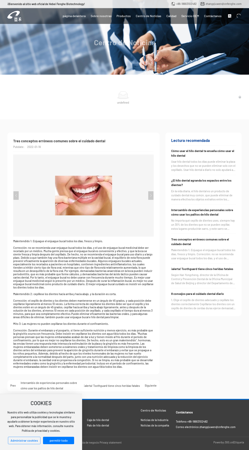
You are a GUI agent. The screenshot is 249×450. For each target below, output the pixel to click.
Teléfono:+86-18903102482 (192, 421)
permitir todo (59, 440)
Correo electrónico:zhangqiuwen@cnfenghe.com (206, 427)
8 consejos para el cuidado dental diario (197, 293)
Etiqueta (239, 442)
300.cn (229, 442)
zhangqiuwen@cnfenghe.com (224, 3)
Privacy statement (111, 442)
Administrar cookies (24, 440)
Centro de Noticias (124, 42)
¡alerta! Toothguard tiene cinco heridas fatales (112, 385)
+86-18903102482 (186, 3)
